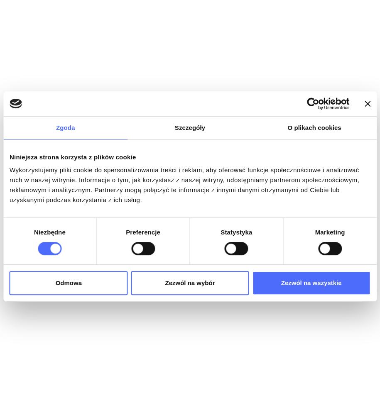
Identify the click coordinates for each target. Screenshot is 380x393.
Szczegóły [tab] (190, 127)
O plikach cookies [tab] (314, 127)
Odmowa (69, 282)
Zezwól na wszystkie (311, 282)
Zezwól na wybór (190, 282)
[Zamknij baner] (367, 104)
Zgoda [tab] (65, 127)
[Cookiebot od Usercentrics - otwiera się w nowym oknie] (313, 104)
